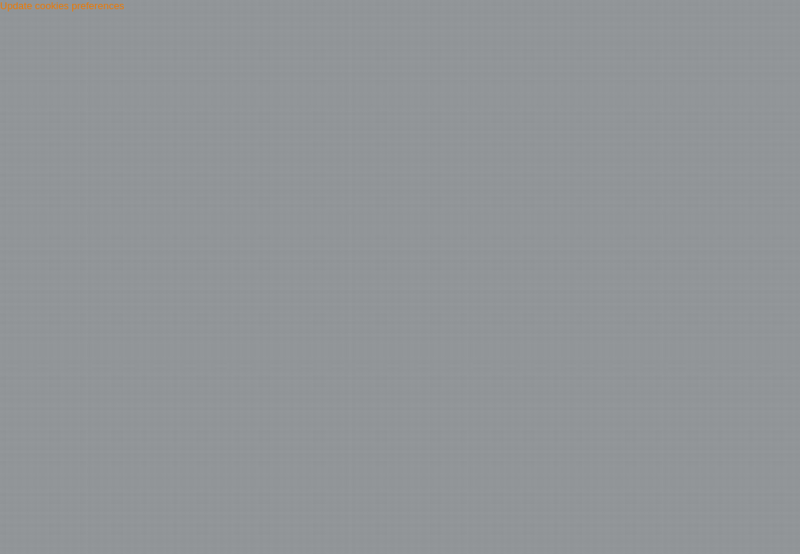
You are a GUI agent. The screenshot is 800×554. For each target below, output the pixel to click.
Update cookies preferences (62, 6)
